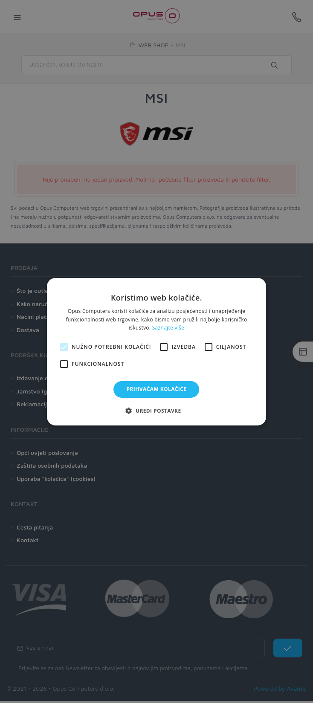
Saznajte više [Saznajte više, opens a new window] (168, 327)
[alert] (156, 351)
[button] (156, 410)
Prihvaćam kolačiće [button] (157, 389)
